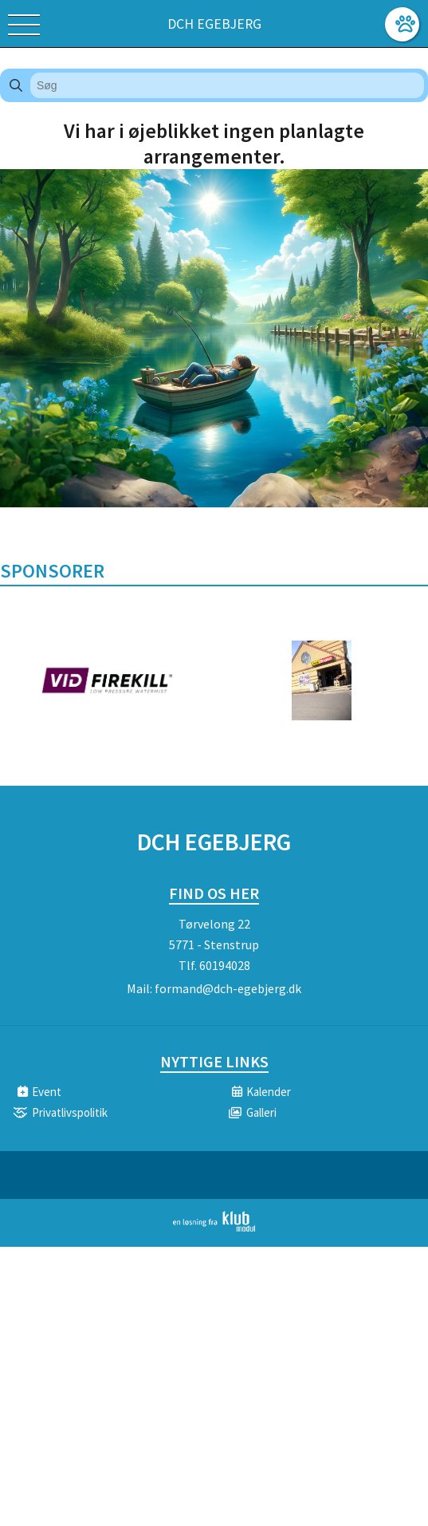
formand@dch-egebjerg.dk (228, 988)
